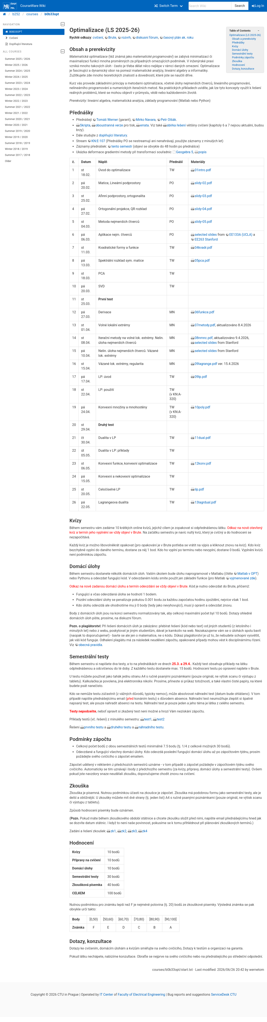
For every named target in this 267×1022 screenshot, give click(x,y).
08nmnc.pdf (204, 338)
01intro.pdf (203, 170)
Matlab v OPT (247, 574)
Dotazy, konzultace (243, 68)
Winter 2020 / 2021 (16, 124)
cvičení (98, 38)
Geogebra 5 (184, 152)
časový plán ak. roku (178, 38)
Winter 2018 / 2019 (16, 148)
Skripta (85, 125)
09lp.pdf (201, 377)
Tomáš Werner (107, 120)
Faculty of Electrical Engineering (141, 995)
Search (240, 6)
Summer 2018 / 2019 (17, 143)
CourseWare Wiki (24, 6)
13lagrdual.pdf (205, 502)
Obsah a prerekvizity (244, 38)
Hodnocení (238, 64)
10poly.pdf (202, 407)
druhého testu (121, 727)
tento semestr (121, 146)
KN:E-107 (98, 141)
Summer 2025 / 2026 (17, 58)
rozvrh (126, 38)
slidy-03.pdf (203, 196)
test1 (148, 719)
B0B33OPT (13, 31)
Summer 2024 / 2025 (17, 70)
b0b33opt (52, 14)
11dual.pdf (202, 438)
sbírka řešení (176, 125)
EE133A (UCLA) (240, 235)
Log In (258, 6)
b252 (16, 14)
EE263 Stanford (206, 239)
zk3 (134, 831)
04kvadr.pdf (203, 248)
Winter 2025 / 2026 (16, 64)
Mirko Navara (146, 120)
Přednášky (238, 42)
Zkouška (237, 61)
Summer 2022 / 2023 (17, 95)
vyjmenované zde (242, 578)
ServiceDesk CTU (223, 995)
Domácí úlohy (240, 49)
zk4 (144, 831)
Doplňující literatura (18, 44)
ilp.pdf (199, 489)
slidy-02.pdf (203, 183)
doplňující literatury (113, 135)
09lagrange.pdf (206, 364)
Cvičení (11, 38)
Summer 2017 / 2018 (17, 155)
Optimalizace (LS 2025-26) (245, 35)
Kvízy (235, 46)
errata (144, 125)
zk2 (123, 831)
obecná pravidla (90, 645)
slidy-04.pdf (203, 209)
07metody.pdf (205, 325)
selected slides (206, 235)
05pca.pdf (202, 261)
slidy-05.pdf (203, 222)
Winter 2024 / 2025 (16, 76)
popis (202, 152)
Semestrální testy (242, 53)
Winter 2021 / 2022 (16, 113)
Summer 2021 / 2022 (17, 106)
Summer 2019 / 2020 (17, 131)
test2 (160, 719)
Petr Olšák (168, 120)
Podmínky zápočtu (243, 57)
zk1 (113, 831)
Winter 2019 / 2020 (16, 137)
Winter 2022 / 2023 (16, 100)
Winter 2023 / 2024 (16, 88)
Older (8, 161)
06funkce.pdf (204, 312)
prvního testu (93, 727)
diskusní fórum (147, 38)
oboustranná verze (109, 125)
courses (32, 14)
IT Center (106, 995)
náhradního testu (151, 727)
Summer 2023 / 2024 (17, 82)
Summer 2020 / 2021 (17, 119)
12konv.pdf (203, 463)
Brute (112, 38)
